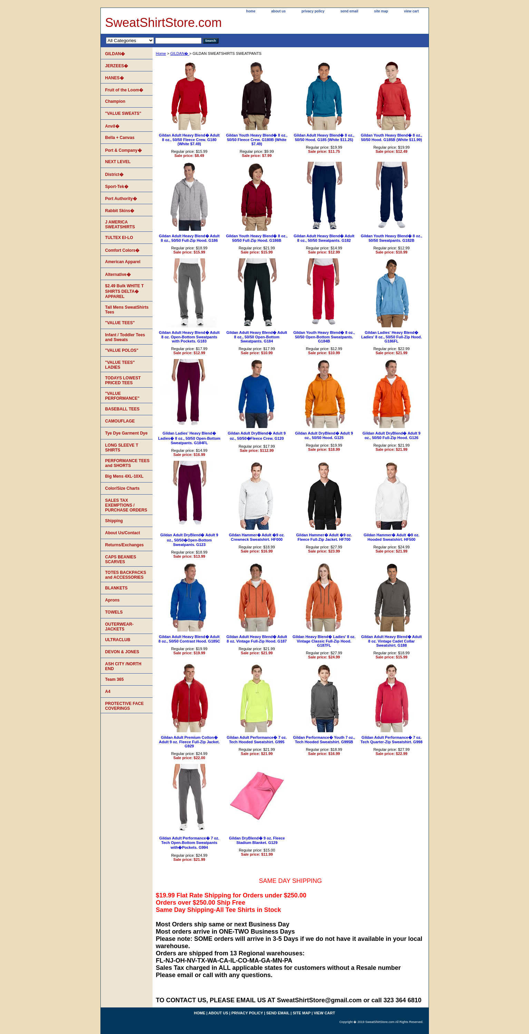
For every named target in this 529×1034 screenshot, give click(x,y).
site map (381, 11)
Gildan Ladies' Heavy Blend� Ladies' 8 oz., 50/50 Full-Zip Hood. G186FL (391, 336)
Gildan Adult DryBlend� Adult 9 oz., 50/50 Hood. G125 (324, 435)
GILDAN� (179, 53)
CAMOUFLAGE (120, 421)
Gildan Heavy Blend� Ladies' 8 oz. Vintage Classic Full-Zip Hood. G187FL (324, 641)
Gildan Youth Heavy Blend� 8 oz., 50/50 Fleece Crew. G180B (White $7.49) (256, 139)
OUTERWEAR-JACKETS (119, 627)
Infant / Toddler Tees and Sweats (125, 337)
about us (278, 11)
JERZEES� (116, 65)
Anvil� (112, 126)
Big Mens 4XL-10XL (124, 476)
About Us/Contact (122, 532)
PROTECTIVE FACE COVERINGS (124, 706)
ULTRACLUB (117, 639)
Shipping (114, 520)
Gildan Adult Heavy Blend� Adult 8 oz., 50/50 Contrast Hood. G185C (189, 639)
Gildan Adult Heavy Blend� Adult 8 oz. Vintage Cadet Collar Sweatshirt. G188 (391, 641)
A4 (107, 691)
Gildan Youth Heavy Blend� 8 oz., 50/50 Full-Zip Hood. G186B (256, 238)
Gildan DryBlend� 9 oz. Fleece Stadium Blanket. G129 (257, 840)
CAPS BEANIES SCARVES (120, 559)
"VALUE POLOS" (122, 350)
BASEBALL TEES (122, 409)
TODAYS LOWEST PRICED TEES (123, 380)
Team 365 (114, 679)
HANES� (114, 78)
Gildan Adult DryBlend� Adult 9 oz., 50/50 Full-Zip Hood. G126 (392, 435)
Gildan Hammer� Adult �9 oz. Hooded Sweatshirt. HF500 (392, 537)
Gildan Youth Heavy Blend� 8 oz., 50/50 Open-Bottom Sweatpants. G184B (324, 336)
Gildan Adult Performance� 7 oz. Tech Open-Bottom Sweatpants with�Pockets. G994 (189, 842)
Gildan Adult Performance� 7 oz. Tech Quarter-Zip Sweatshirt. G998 (392, 739)
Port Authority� (121, 198)
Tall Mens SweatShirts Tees (127, 310)
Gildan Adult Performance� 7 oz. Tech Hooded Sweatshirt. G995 (257, 739)
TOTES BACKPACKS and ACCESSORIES (125, 575)
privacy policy (313, 11)
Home (161, 53)
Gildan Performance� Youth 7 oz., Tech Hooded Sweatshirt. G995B (324, 739)
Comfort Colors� (122, 250)
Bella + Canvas (120, 137)
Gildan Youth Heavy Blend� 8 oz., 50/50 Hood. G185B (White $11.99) (391, 137)
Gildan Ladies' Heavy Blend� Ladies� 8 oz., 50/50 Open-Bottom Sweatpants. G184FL (189, 438)
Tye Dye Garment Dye (126, 433)
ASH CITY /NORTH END (123, 666)
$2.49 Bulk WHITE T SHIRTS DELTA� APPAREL (124, 291)
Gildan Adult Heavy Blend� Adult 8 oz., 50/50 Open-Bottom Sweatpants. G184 (256, 336)
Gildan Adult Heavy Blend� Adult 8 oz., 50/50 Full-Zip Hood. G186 (189, 238)
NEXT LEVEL (118, 161)
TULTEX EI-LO (119, 237)
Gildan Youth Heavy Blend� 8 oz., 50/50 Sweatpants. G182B (391, 238)
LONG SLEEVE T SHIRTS (121, 448)
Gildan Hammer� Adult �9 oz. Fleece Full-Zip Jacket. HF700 (324, 537)
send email (349, 11)
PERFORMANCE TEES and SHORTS (127, 463)
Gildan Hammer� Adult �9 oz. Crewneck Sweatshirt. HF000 (257, 537)
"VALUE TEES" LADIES (120, 365)
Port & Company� (123, 150)
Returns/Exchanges (124, 545)
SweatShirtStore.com (163, 23)
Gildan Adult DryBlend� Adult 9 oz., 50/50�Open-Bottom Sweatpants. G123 (189, 540)
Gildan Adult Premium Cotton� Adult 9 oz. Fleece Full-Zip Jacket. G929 (189, 741)
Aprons (112, 600)
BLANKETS (116, 588)
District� (114, 174)
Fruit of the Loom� (124, 90)
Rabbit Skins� (120, 210)
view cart (411, 11)
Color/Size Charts (122, 488)
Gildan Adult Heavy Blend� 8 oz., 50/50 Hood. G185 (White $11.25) (324, 137)
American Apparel (122, 261)
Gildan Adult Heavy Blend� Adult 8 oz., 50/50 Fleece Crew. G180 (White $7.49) (189, 139)
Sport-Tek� (116, 186)
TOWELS (114, 612)
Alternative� (118, 274)
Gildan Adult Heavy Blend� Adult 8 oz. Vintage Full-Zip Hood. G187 (256, 639)
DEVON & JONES (122, 651)
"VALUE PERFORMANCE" (122, 396)
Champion (115, 101)
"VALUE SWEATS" (123, 113)
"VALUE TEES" (120, 322)
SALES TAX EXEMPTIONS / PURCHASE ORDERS (126, 505)
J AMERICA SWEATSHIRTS (120, 224)
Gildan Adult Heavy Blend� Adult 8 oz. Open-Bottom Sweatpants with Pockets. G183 (189, 336)
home (250, 11)
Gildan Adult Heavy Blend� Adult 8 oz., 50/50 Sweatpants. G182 (324, 238)
